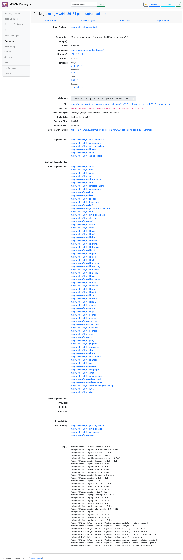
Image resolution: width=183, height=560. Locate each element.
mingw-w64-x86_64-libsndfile (84, 285)
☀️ (146, 4)
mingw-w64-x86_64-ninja (82, 311)
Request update (35, 558)
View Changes (88, 20)
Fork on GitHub (168, 4)
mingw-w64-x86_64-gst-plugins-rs (86, 429)
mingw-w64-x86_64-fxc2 (82, 205)
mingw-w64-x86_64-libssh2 (83, 292)
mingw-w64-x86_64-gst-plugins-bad (87, 425)
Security (8, 57)
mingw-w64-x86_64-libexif (83, 250)
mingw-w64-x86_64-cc (81, 176)
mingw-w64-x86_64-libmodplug (85, 266)
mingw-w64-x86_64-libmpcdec (85, 269)
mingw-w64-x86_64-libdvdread (85, 247)
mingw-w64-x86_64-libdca (83, 237)
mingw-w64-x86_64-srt (81, 363)
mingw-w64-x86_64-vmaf (82, 373)
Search (101, 4)
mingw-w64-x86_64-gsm (82, 211)
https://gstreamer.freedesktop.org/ (87, 50)
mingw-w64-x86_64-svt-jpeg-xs (85, 369)
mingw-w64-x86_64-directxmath (86, 143)
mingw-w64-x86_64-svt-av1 (83, 366)
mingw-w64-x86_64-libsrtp (83, 289)
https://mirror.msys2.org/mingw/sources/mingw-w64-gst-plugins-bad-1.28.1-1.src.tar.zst (112, 130)
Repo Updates (11, 19)
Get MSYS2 (154, 4)
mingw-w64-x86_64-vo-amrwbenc (86, 376)
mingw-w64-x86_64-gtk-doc (83, 218)
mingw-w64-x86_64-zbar (82, 392)
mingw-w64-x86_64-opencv (83, 318)
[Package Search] (84, 4)
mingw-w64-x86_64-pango (83, 340)
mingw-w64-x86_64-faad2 (83, 195)
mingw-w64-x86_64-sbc (82, 350)
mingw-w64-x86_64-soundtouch (86, 356)
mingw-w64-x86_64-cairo (82, 173)
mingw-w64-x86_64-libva (82, 152)
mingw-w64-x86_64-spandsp (84, 360)
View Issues (125, 20)
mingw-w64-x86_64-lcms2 (83, 227)
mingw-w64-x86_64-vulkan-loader (86, 156)
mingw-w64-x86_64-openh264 (85, 324)
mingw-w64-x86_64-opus (82, 334)
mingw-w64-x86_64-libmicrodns (86, 263)
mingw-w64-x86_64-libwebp (84, 298)
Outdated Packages (13, 24)
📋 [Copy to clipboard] (133, 99)
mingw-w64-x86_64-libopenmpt (85, 279)
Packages (9, 41)
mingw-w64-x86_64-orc (81, 337)
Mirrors (7, 73)
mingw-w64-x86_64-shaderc (84, 353)
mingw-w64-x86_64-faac (82, 192)
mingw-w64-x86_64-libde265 (84, 240)
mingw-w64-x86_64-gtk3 (82, 221)
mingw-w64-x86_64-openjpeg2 (85, 327)
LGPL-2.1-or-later (79, 54)
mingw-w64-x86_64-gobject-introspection (90, 208)
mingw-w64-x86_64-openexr (84, 321)
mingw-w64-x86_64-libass (83, 231)
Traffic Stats (10, 68)
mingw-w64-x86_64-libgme (83, 253)
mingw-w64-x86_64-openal (83, 315)
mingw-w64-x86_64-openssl (84, 331)
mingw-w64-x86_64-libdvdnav (84, 244)
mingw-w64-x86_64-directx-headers (87, 139)
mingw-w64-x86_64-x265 (82, 389)
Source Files (50, 20)
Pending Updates (12, 13)
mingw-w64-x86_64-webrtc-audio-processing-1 (92, 385)
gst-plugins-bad (78, 65)
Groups (7, 51)
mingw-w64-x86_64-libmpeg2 (84, 273)
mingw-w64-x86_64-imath (83, 224)
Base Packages (11, 35)
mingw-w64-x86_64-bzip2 (82, 169)
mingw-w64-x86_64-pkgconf (84, 343)
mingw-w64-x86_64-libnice (83, 149)
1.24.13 (74, 80)
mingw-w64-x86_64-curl (82, 182)
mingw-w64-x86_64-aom (82, 166)
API (178, 4)
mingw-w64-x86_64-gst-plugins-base (88, 146)
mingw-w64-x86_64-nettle (83, 308)
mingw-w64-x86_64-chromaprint (86, 179)
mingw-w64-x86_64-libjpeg (83, 257)
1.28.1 (73, 72)
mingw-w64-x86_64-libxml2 (83, 302)
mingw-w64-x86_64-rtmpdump (85, 347)
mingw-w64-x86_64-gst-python (85, 432)
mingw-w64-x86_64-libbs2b (83, 234)
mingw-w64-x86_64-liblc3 (82, 260)
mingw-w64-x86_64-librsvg (83, 282)
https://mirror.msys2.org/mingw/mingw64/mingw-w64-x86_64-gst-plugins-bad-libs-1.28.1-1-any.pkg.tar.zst (120, 104)
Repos (7, 30)
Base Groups (10, 46)
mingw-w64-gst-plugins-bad (84, 27)
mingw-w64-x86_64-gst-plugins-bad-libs (77, 14)
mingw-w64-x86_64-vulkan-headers (87, 379)
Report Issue (163, 20)
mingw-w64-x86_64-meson (83, 305)
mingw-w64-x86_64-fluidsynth (85, 202)
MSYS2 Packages (16, 4)
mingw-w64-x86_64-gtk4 (82, 435)
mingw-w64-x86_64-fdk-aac (83, 199)
